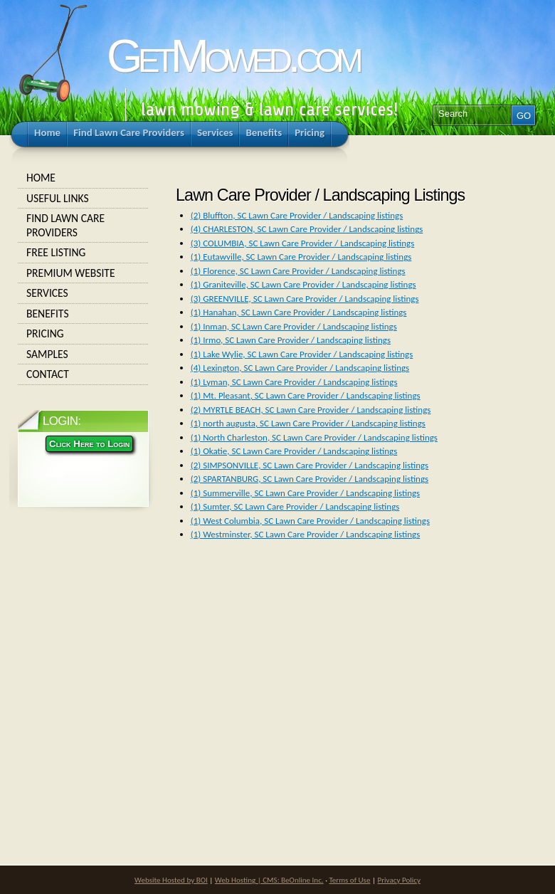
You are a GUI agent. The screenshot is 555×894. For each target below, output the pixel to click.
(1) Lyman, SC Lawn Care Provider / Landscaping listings (294, 382)
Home (83, 178)
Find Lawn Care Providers (83, 225)
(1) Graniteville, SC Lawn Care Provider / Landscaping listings (303, 284)
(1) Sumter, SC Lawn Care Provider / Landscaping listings (295, 506)
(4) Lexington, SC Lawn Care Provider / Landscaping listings (300, 367)
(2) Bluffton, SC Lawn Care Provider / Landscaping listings (297, 215)
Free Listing (83, 252)
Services (83, 293)
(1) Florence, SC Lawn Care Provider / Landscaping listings (298, 270)
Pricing (83, 334)
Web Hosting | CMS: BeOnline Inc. (269, 880)
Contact (83, 374)
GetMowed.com (233, 56)
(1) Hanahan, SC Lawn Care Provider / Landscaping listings (299, 312)
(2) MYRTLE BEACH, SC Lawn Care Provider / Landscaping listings (311, 409)
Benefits (83, 314)
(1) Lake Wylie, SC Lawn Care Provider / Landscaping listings (302, 354)
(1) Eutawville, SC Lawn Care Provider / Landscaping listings (301, 256)
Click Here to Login (89, 443)
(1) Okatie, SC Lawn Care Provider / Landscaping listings (294, 451)
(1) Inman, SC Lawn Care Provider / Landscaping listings (294, 326)
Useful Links (83, 198)
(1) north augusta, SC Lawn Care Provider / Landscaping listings (308, 423)
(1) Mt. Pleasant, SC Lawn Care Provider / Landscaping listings (306, 395)
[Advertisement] (274, 681)
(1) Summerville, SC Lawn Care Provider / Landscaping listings (305, 493)
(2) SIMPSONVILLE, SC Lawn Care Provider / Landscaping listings (309, 465)
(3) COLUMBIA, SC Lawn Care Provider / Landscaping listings (302, 243)
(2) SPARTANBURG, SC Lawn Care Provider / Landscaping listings (309, 478)
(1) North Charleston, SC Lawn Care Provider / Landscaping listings (314, 437)
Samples (83, 354)
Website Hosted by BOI (171, 880)
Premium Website (83, 273)
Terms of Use (349, 880)
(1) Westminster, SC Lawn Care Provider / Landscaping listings (305, 534)
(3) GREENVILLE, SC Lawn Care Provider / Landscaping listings (305, 298)
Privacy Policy (399, 880)
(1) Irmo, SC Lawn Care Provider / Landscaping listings (291, 340)
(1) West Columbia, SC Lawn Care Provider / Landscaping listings (310, 520)
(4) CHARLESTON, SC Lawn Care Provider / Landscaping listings (307, 229)
